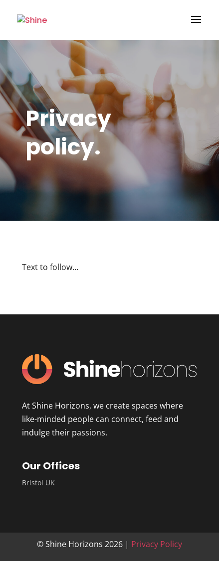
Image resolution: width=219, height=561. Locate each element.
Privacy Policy (156, 544)
